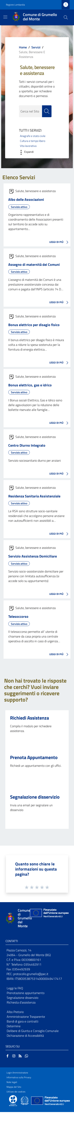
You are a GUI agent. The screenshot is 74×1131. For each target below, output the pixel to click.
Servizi (35, 47)
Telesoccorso (18, 616)
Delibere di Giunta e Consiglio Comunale (33, 1030)
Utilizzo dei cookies (16, 1091)
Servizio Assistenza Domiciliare (32, 556)
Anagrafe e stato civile (32, 136)
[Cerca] (65, 17)
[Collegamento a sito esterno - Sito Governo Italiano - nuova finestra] (25, 1100)
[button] (25, 152)
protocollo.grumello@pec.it (30, 974)
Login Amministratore (17, 1072)
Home (23, 47)
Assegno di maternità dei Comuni (34, 264)
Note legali (12, 1082)
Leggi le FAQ (15, 988)
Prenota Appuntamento (34, 757)
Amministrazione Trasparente (26, 1016)
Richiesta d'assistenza (21, 1002)
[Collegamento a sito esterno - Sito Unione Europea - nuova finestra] (48, 918)
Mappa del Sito (14, 1087)
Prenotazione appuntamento (25, 992)
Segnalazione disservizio (35, 796)
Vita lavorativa (28, 146)
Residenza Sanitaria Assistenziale (34, 496)
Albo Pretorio (15, 1011)
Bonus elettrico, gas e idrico (30, 385)
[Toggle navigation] (5, 17)
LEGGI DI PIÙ (59, 242)
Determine (14, 1026)
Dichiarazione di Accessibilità (25, 1035)
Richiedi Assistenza (29, 717)
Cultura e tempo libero (32, 141)
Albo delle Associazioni (26, 199)
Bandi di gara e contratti (22, 1021)
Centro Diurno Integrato (26, 445)
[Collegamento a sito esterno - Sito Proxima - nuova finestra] (13, 1100)
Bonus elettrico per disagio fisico (34, 324)
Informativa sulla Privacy (19, 1077)
